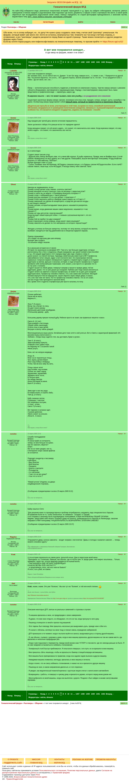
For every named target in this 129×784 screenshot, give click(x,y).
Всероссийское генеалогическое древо (30, 777)
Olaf (13, 584)
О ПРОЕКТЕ (13, 759)
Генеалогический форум (11, 703)
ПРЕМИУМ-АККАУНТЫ (106, 759)
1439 (88, 62)
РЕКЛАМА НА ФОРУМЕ (82, 759)
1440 (93, 62)
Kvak (13, 555)
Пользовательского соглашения (52, 770)
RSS (38, 775)
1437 (77, 62)
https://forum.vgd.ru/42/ (113, 41)
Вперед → (18, 64)
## (124, 70)
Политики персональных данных (81, 770)
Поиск (112, 22)
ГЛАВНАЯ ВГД (36, 763)
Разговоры (12, 27)
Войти (80, 22)
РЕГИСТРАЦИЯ (48, 22)
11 (71, 62)
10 (68, 62)
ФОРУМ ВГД (59, 763)
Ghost (13, 184)
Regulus (13, 537)
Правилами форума (61, 773)
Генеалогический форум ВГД (69, 7)
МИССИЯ (36, 759)
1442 (103, 62)
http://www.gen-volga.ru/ (60, 598)
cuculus (13, 434)
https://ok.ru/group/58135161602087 (93, 598)
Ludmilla (13, 71)
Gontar (13, 118)
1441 (98, 62)
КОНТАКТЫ (59, 759)
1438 (83, 62)
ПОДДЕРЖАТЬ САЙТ (13, 763)
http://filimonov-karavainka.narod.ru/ (38, 595)
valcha (43, 66)
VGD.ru (16, 22)
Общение (22, 27)
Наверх (120, 70)
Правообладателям (14, 779)
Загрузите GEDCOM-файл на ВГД (62, 2)
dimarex (50, 66)
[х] (81, 2)
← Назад (8, 64)
